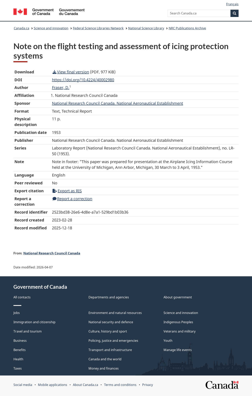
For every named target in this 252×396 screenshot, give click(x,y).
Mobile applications (52, 385)
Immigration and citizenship (34, 322)
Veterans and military (180, 331)
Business (20, 340)
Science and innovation (51, 28)
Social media (22, 385)
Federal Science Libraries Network (98, 28)
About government (178, 297)
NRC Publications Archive (187, 28)
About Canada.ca (85, 385)
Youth (168, 340)
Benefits (19, 350)
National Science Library (146, 28)
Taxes (17, 368)
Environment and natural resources (115, 313)
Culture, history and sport (107, 331)
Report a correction (72, 198)
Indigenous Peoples (178, 322)
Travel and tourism (27, 331)
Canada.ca (21, 28)
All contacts (22, 297)
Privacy (147, 385)
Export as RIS (67, 190)
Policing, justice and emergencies (113, 340)
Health (18, 359)
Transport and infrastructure (110, 350)
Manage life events (178, 350)
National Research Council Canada (51, 253)
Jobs (16, 313)
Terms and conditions (120, 385)
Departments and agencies (108, 297)
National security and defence (110, 322)
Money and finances (103, 368)
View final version (71, 72)
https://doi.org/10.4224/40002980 (83, 79)
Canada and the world (104, 359)
